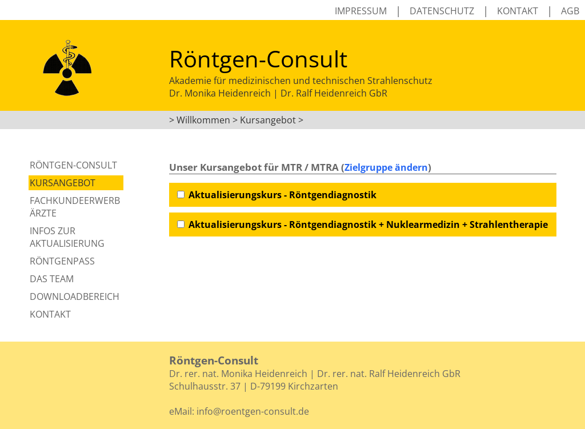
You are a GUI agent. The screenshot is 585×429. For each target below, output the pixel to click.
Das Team (52, 278)
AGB (570, 11)
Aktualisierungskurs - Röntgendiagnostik (282, 195)
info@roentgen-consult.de (253, 411)
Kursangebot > (271, 120)
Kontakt (517, 11)
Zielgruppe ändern (386, 167)
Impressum (361, 11)
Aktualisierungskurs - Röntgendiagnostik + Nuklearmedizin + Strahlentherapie (368, 224)
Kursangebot (62, 183)
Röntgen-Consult (73, 165)
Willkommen (203, 120)
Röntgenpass (62, 261)
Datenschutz (442, 11)
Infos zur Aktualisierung (67, 237)
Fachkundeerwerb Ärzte (75, 206)
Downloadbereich (74, 296)
